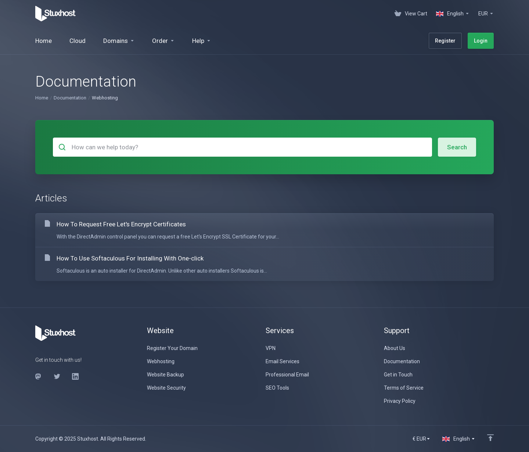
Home (41, 98)
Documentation (70, 98)
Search (457, 147)
